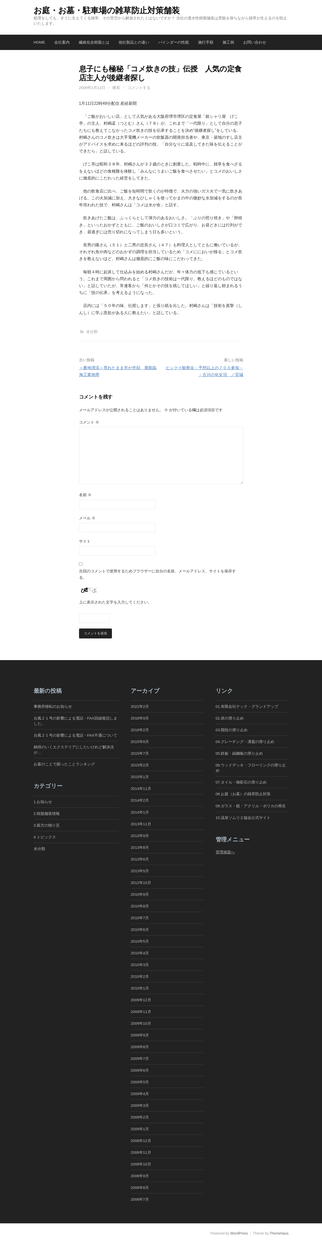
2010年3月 (140, 965)
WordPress (239, 1234)
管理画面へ (225, 852)
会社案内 (62, 42)
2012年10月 (141, 882)
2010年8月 (140, 906)
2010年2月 (140, 976)
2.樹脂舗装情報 (47, 814)
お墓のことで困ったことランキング (64, 764)
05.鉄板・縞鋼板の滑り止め (239, 753)
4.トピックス (45, 837)
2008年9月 (140, 1176)
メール (87, 518)
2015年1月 (140, 777)
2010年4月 (140, 953)
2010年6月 (140, 929)
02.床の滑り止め (230, 718)
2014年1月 (140, 812)
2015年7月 (140, 753)
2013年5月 (140, 871)
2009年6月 (140, 1070)
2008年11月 (141, 1152)
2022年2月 (140, 706)
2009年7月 (140, 1059)
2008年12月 (141, 1141)
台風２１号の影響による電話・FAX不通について (75, 735)
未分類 (92, 331)
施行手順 (205, 42)
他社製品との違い (134, 42)
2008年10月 (141, 1164)
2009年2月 (140, 1117)
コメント (89, 422)
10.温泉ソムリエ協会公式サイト (243, 817)
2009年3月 (140, 1106)
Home (39, 42)
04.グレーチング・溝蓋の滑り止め (245, 742)
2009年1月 (140, 1129)
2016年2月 (140, 730)
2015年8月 (140, 742)
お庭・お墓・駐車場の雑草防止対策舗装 (107, 10)
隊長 (116, 87)
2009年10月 (141, 1023)
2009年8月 (140, 1047)
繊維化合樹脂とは (94, 42)
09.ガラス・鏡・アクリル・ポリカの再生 (251, 806)
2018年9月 (140, 718)
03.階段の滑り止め (234, 730)
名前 (85, 495)
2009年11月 (141, 1012)
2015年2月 (140, 765)
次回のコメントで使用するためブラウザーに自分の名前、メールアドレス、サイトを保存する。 (157, 574)
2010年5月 (140, 941)
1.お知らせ (43, 802)
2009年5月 (140, 1082)
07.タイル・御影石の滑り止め (241, 782)
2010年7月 (140, 918)
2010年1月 (140, 988)
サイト (85, 541)
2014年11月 (141, 789)
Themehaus (279, 1234)
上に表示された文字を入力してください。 (115, 602)
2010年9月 (140, 894)
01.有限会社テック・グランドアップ (247, 706)
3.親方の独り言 (47, 825)
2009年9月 (140, 1035)
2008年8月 (140, 1188)
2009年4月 (140, 1094)
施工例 (228, 42)
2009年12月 (141, 1000)
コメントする (138, 87)
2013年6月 (140, 859)
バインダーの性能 (173, 42)
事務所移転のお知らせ (53, 706)
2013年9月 (140, 835)
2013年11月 (141, 824)
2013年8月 (140, 847)
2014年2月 (140, 800)
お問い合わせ (254, 42)
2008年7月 (140, 1199)
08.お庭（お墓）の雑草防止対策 (243, 794)
